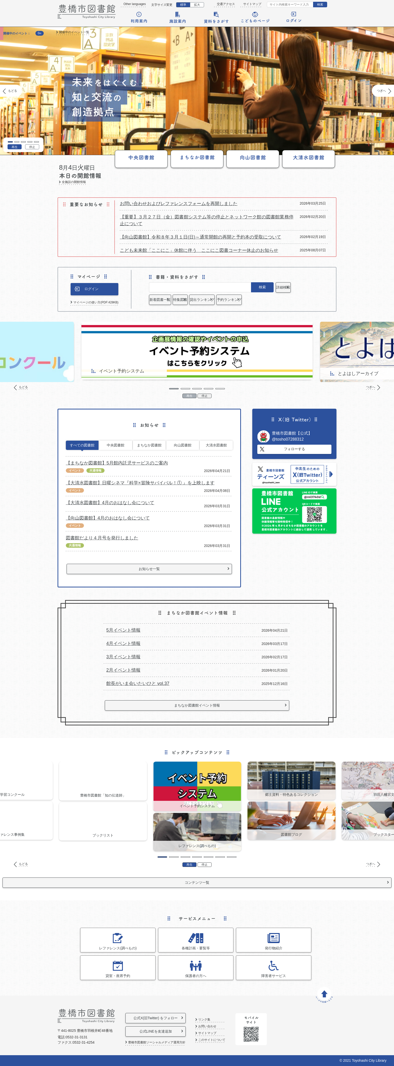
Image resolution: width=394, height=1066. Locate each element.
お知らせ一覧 (149, 569)
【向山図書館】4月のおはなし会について (108, 518)
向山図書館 (182, 445)
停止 (32, 147)
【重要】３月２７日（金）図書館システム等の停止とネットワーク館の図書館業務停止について (206, 220)
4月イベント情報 (123, 643)
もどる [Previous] (12, 90)
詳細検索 (296, 287)
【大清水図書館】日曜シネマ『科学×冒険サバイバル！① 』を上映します (140, 482)
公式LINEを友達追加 (164, 1031)
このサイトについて (229, 1040)
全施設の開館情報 (74, 182)
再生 (15, 147)
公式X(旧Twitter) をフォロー (164, 1018)
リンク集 (222, 1019)
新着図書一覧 (169, 300)
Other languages (135, 4)
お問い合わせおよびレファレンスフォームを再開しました (178, 203)
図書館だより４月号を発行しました (102, 537)
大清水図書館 (216, 445)
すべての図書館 (82, 445)
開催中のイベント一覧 (74, 32)
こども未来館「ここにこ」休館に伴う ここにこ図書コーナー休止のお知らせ (199, 250)
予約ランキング (295, 300)
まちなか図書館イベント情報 (197, 705)
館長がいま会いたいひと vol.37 (137, 683)
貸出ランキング (253, 300)
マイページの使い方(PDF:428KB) (95, 302)
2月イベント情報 (123, 670)
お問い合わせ (225, 1026)
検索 (320, 4)
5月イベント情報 (123, 630)
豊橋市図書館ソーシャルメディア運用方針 (156, 1042)
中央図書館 (115, 445)
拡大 (197, 5)
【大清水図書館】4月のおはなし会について (110, 502)
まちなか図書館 (149, 445)
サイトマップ (252, 4)
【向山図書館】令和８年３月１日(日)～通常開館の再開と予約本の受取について (200, 237)
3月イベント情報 (123, 656)
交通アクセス (226, 4)
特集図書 (211, 300)
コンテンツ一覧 (197, 882)
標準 (183, 5)
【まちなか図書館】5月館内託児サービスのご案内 (117, 463)
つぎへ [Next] (381, 90)
